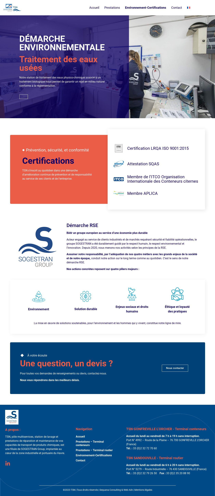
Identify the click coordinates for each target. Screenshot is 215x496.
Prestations (112, 8)
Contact (176, 7)
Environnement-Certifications (145, 7)
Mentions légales (143, 489)
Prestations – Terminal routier (94, 450)
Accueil (94, 7)
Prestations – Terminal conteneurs (90, 443)
